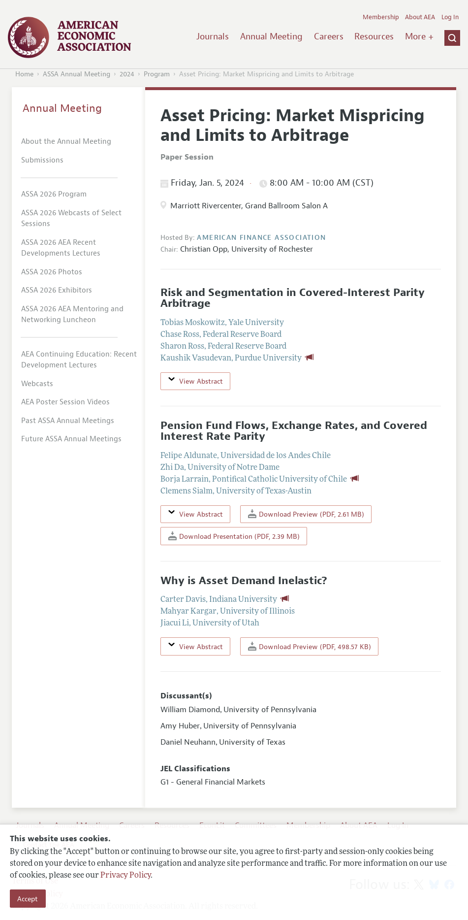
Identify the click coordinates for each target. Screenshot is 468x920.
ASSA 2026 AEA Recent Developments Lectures (60, 248)
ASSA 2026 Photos (51, 272)
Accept (27, 898)
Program (157, 74)
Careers (328, 36)
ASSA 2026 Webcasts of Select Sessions (71, 218)
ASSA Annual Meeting (76, 74)
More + (419, 36)
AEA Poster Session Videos (65, 402)
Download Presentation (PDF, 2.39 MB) (234, 536)
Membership (381, 17)
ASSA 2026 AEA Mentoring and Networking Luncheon (72, 314)
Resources (374, 36)
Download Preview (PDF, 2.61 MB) (306, 514)
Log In (450, 17)
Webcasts (37, 384)
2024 (127, 74)
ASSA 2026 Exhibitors (56, 290)
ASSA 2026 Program (54, 194)
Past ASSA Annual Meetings (67, 421)
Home (24, 74)
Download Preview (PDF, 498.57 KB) (309, 646)
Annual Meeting (271, 36)
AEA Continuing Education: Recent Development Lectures (79, 360)
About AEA (420, 17)
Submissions (42, 160)
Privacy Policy (125, 876)
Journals (212, 36)
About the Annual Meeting (66, 141)
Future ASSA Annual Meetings (71, 439)
